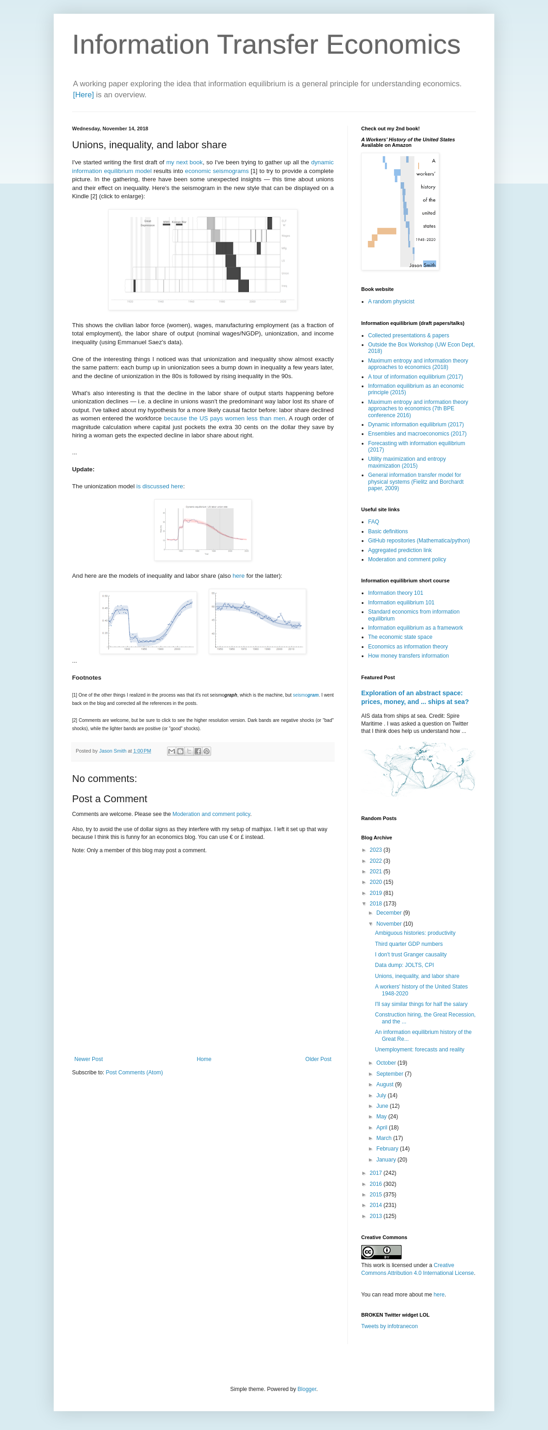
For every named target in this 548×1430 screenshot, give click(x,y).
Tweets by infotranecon (389, 1326)
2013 (377, 1216)
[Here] (83, 94)
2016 (377, 1184)
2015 (377, 1194)
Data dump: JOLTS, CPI (404, 965)
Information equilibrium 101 (401, 602)
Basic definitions (388, 531)
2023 (377, 850)
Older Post (318, 1059)
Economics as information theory (408, 646)
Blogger (306, 1389)
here (239, 575)
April (382, 1127)
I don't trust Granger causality (411, 954)
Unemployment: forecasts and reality (419, 1049)
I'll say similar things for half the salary (421, 1004)
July (382, 1095)
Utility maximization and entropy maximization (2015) (407, 462)
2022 (377, 861)
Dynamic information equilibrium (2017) (416, 424)
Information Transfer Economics (266, 44)
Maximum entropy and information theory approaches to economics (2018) (418, 364)
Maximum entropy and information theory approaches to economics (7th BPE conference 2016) (418, 409)
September (390, 1074)
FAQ (373, 522)
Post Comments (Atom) (134, 1072)
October (386, 1063)
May (382, 1116)
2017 (377, 1173)
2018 (377, 903)
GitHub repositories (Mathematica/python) (419, 540)
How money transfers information (408, 656)
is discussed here (159, 486)
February (388, 1148)
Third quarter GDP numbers (409, 944)
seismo (306, 695)
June (383, 1106)
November (389, 924)
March (384, 1138)
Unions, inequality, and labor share (417, 976)
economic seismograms (217, 171)
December (389, 913)
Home (204, 1059)
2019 (377, 893)
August (385, 1084)
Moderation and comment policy (211, 814)
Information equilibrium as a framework (415, 628)
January (386, 1159)
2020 (377, 882)
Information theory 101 (395, 593)
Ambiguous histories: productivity (415, 933)
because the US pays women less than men (224, 418)
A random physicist (391, 301)
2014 (377, 1205)
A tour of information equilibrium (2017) (415, 377)
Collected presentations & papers (408, 335)
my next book (184, 162)
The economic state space (400, 637)
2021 (377, 871)
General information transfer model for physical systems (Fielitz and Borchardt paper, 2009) (416, 482)
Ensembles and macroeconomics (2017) (417, 433)
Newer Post (88, 1059)
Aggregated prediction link (400, 550)
